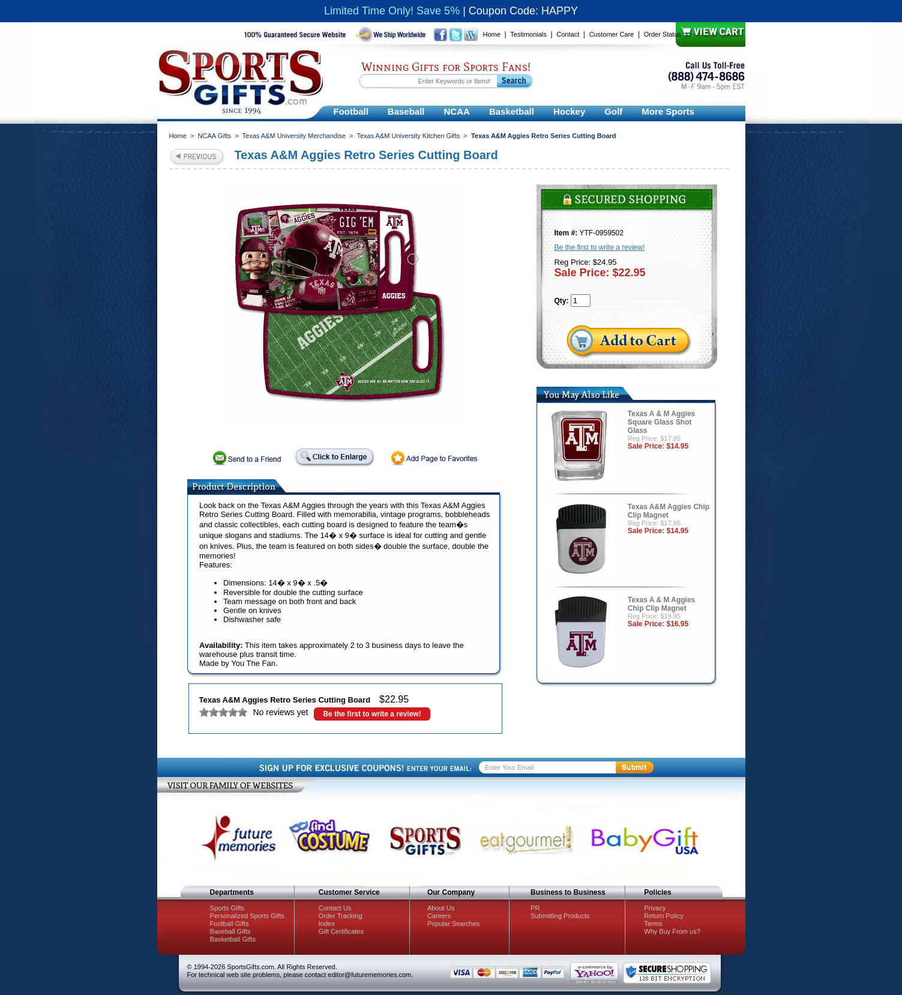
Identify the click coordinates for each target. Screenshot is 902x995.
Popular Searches (453, 923)
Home (492, 34)
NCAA (457, 111)
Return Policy (663, 915)
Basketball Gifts (233, 939)
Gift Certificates (341, 931)
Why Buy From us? (672, 931)
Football (351, 111)
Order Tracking (340, 915)
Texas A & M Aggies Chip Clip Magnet (661, 604)
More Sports (668, 111)
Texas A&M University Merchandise (294, 135)
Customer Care (611, 34)
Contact (567, 34)
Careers (439, 915)
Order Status (662, 34)
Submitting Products (560, 915)
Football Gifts (229, 923)
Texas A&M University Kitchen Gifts (408, 135)
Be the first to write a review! (372, 714)
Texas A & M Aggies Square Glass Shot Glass (661, 422)
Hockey (569, 111)
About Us (440, 908)
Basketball (511, 111)
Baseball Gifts (230, 931)
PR (535, 908)
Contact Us (335, 908)
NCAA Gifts (215, 135)
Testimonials (528, 34)
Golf (613, 111)
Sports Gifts (227, 908)
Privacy (655, 908)
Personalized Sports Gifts (247, 915)
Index (327, 923)
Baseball (406, 111)
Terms (653, 923)
